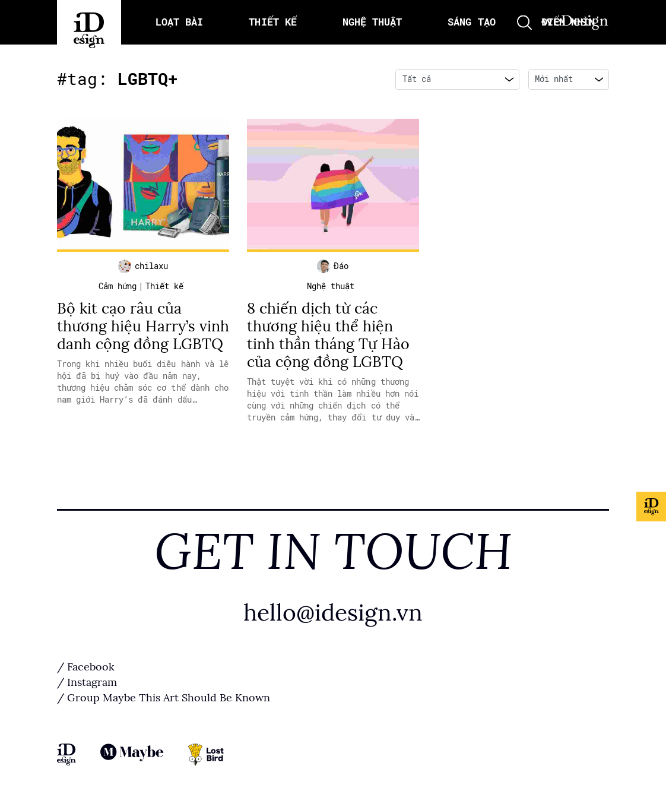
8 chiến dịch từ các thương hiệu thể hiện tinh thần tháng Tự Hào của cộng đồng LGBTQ (328, 335)
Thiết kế (164, 286)
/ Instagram (87, 682)
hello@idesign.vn (333, 613)
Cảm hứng (118, 286)
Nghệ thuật (330, 286)
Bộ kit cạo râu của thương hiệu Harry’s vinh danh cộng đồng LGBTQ (143, 326)
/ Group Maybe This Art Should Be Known (163, 697)
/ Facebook (86, 666)
